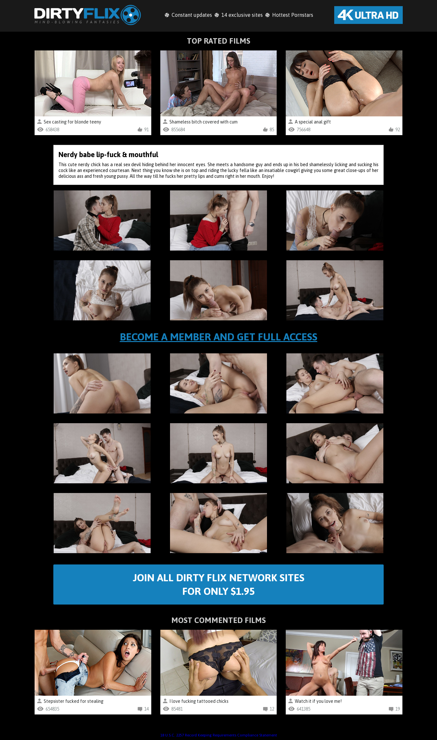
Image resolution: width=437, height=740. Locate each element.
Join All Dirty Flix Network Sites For (218, 584)
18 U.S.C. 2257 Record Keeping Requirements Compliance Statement (218, 735)
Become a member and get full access (218, 337)
